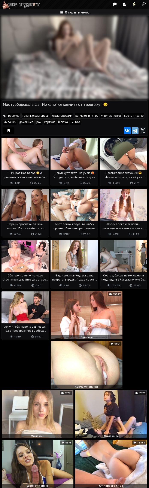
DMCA (7, 467)
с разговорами (62, 116)
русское (13, 116)
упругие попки (111, 116)
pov (38, 122)
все (75, 122)
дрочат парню (133, 116)
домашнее (26, 122)
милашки (10, 122)
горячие (49, 122)
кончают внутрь (86, 116)
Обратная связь (45, 467)
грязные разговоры (35, 116)
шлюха (63, 122)
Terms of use (22, 467)
